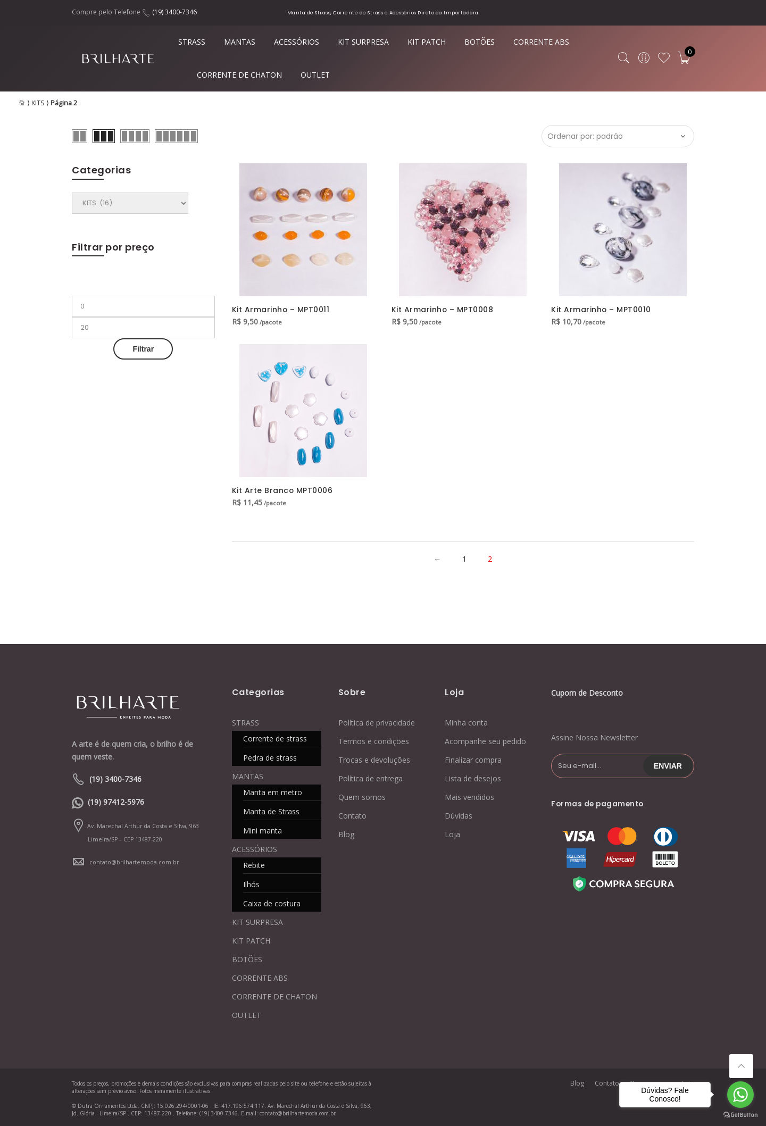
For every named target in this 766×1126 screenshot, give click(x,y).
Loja (452, 833)
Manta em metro (272, 791)
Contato (352, 815)
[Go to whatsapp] (740, 1094)
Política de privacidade (376, 721)
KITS (38, 102)
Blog (346, 833)
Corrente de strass (275, 737)
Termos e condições (373, 740)
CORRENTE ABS (541, 42)
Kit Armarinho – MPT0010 (601, 309)
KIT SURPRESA (363, 42)
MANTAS (239, 42)
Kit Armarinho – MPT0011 (281, 309)
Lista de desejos (473, 777)
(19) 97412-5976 (116, 801)
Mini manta (262, 829)
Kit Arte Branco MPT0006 (283, 490)
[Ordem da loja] (618, 136)
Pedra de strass (270, 757)
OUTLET (315, 75)
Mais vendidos (469, 796)
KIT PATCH (426, 42)
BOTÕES (479, 42)
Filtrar (143, 349)
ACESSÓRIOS (296, 42)
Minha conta (466, 721)
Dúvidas (458, 815)
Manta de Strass (271, 810)
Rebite (254, 864)
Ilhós (251, 883)
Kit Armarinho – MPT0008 (443, 309)
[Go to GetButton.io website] (740, 1115)
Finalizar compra (473, 759)
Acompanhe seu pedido (485, 740)
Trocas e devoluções (374, 759)
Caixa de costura (272, 902)
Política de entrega (370, 777)
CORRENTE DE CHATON (239, 75)
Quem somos (362, 796)
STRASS (191, 42)
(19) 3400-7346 (174, 11)
